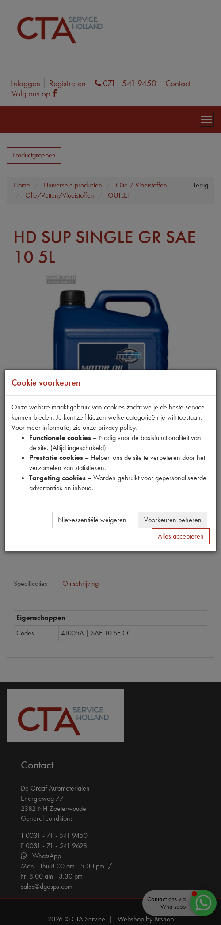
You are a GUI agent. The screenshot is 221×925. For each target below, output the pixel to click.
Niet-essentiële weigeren (92, 519)
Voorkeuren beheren (173, 519)
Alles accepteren (181, 536)
